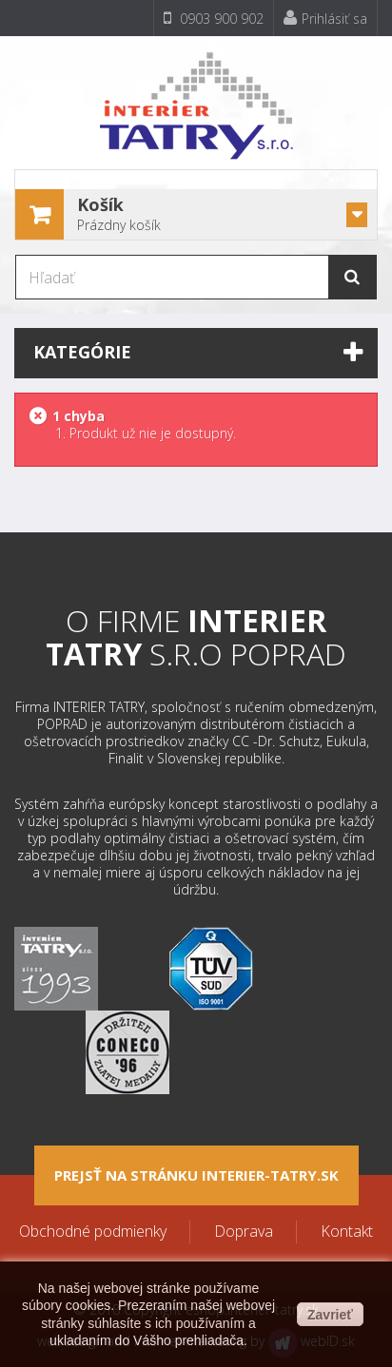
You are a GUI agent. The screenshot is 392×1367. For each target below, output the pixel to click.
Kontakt (347, 1231)
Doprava (243, 1231)
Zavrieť (330, 1314)
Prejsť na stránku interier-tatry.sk (196, 1174)
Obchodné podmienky (93, 1231)
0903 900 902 (214, 19)
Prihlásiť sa (325, 19)
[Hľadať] (196, 277)
